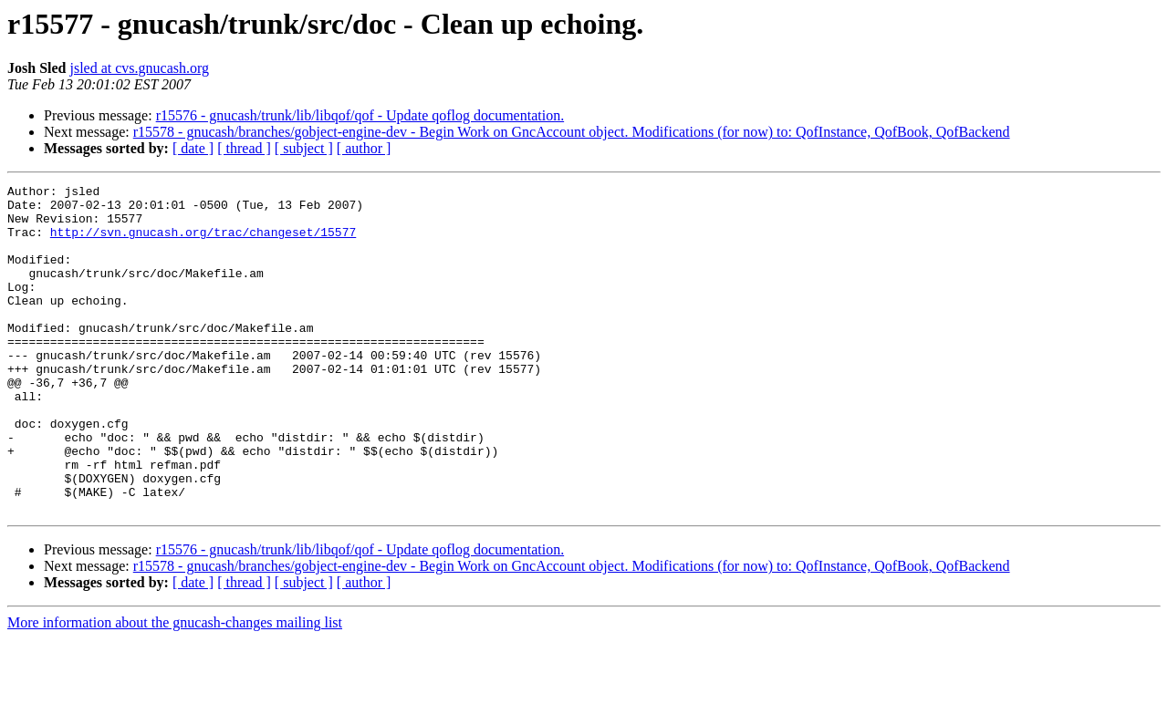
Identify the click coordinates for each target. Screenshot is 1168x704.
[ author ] (364, 148)
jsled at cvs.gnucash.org (139, 68)
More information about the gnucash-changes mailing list (174, 688)
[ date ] (193, 148)
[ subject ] (304, 148)
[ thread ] (244, 148)
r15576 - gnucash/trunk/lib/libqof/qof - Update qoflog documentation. (360, 115)
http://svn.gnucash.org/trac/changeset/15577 (203, 242)
